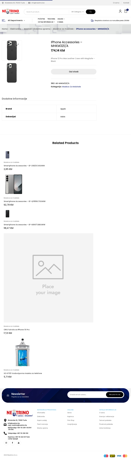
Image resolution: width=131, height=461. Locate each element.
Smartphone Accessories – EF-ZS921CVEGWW (24, 166)
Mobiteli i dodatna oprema (37, 29)
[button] (126, 11)
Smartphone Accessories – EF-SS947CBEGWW (24, 225)
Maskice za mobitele (63, 29)
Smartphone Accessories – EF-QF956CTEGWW (24, 201)
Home (5, 29)
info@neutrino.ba (37, 3)
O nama (116, 3)
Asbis (62, 117)
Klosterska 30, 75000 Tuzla (13, 3)
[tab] (14, 99)
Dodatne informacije (14, 98)
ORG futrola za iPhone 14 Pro (17, 330)
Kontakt (126, 3)
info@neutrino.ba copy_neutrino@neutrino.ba (17, 424)
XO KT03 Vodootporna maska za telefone (23, 373)
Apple (63, 109)
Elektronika (15, 29)
